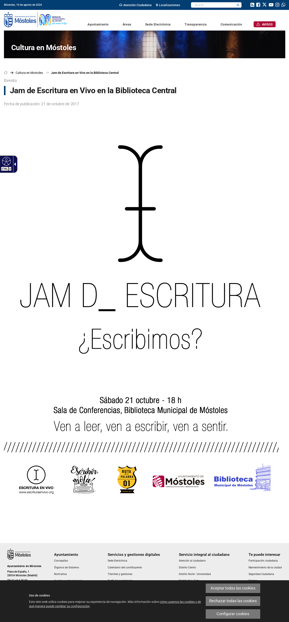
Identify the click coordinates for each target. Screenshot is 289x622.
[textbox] (213, 5)
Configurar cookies (232, 614)
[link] (135, 5)
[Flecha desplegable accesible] (14, 164)
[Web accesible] (5, 161)
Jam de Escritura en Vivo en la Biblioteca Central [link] (85, 73)
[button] (238, 5)
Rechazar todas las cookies (233, 601)
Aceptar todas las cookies (233, 588)
